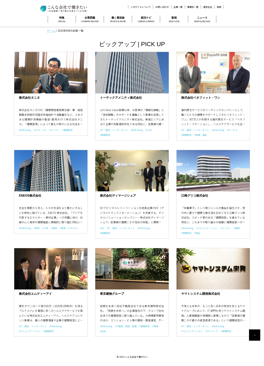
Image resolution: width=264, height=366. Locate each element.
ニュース (202, 19)
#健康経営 (67, 130)
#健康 (236, 228)
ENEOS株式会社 (30, 195)
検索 (219, 7)
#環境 (54, 228)
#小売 (45, 228)
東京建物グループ (112, 293)
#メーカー (54, 130)
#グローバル (40, 130)
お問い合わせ (162, 6)
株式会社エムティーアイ (35, 293)
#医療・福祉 (200, 134)
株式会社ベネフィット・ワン (200, 97)
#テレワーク (212, 331)
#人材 (148, 130)
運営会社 (207, 6)
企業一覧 (178, 6)
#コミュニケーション (207, 228)
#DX (102, 228)
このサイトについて (141, 6)
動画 (174, 19)
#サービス (232, 130)
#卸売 (37, 228)
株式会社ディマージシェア (118, 195)
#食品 (197, 232)
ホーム (51, 30)
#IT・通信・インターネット (114, 130)
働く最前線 (118, 19)
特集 (62, 19)
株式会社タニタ (29, 97)
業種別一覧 (192, 6)
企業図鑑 (90, 19)
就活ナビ (146, 19)
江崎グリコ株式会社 (194, 195)
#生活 (103, 331)
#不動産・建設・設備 (125, 326)
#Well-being (25, 130)
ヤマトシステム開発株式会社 (200, 293)
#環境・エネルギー (69, 228)
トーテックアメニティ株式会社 (121, 97)
